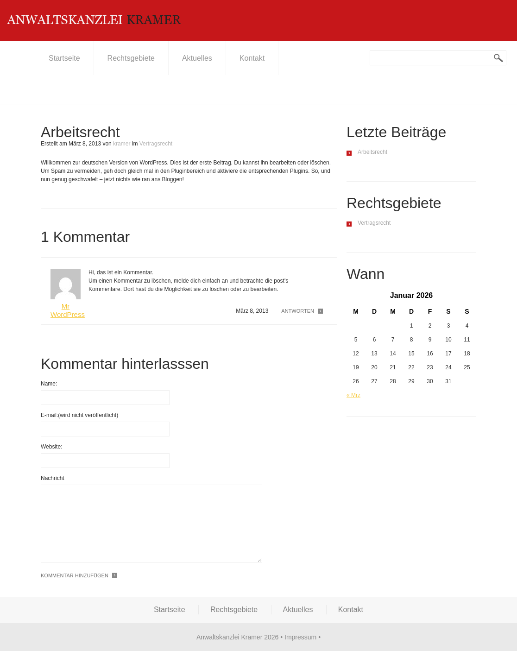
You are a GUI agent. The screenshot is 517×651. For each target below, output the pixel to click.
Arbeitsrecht (372, 152)
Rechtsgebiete (131, 58)
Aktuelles (197, 58)
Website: (51, 446)
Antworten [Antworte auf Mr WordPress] (297, 311)
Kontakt (252, 58)
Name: (49, 383)
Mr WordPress (67, 310)
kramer (121, 143)
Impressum (300, 637)
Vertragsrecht (155, 143)
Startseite (64, 58)
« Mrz (353, 395)
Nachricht (52, 478)
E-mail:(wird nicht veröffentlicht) (79, 415)
